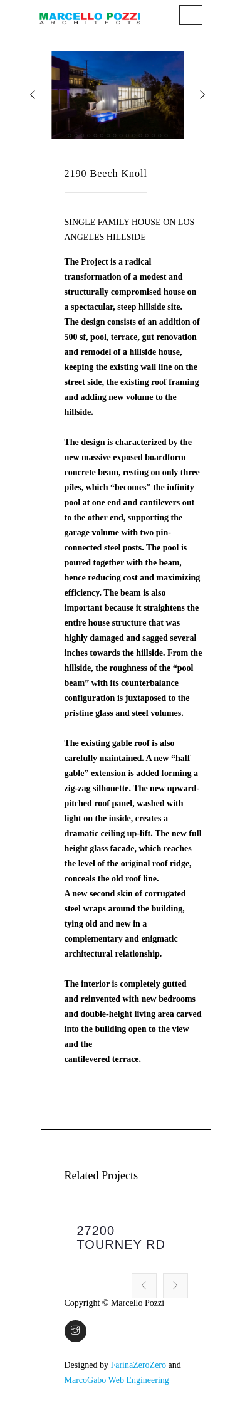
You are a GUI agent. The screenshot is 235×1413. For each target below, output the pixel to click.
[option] (126, 1239)
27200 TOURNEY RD (121, 1237)
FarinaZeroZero (138, 1365)
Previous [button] (144, 1285)
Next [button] (175, 1285)
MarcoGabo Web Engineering (117, 1380)
